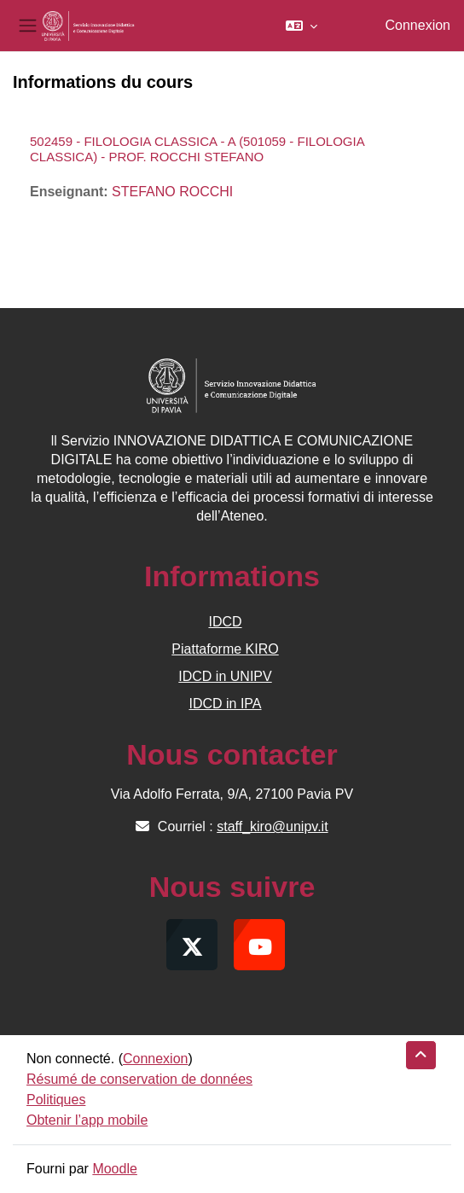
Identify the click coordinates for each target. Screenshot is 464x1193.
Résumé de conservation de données (139, 1079)
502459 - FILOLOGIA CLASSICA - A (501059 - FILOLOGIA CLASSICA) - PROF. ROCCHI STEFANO (197, 149)
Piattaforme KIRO (224, 649)
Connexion (418, 25)
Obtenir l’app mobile (87, 1120)
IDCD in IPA (224, 703)
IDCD (224, 621)
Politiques (55, 1099)
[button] (302, 25)
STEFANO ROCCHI (172, 191)
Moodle (114, 1168)
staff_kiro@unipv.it (272, 826)
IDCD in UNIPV (224, 676)
